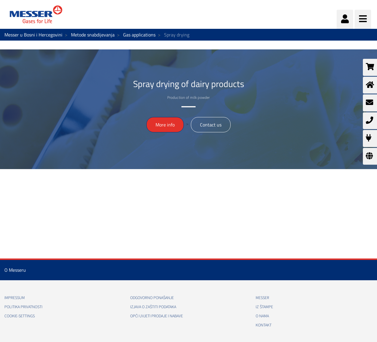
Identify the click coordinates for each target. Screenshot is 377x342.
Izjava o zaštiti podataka (153, 307)
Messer (262, 298)
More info (165, 124)
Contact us (210, 124)
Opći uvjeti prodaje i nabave (156, 316)
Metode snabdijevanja (93, 34)
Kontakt (264, 325)
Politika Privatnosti (23, 307)
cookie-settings (19, 316)
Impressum (14, 298)
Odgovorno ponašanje (152, 298)
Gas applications (139, 34)
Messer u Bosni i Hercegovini (33, 34)
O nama (262, 316)
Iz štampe (264, 307)
